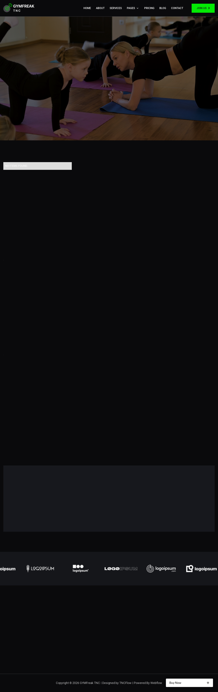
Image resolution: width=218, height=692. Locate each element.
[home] (18, 8)
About (100, 8)
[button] (133, 8)
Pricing (149, 8)
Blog (162, 8)
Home (87, 8)
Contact (177, 8)
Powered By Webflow (148, 683)
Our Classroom (26, 128)
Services (116, 8)
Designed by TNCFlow (117, 683)
